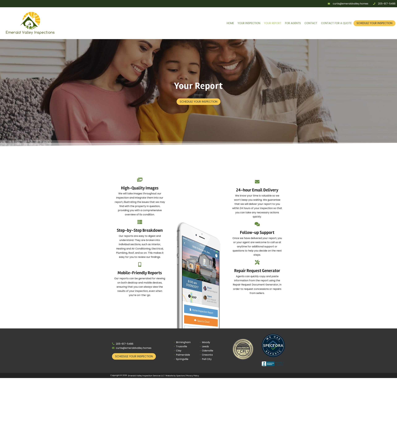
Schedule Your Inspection (374, 23)
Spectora (180, 375)
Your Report (272, 23)
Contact (310, 23)
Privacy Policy (192, 375)
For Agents (293, 23)
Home (230, 23)
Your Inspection (249, 23)
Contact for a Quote (336, 23)
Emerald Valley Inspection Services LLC (146, 375)
